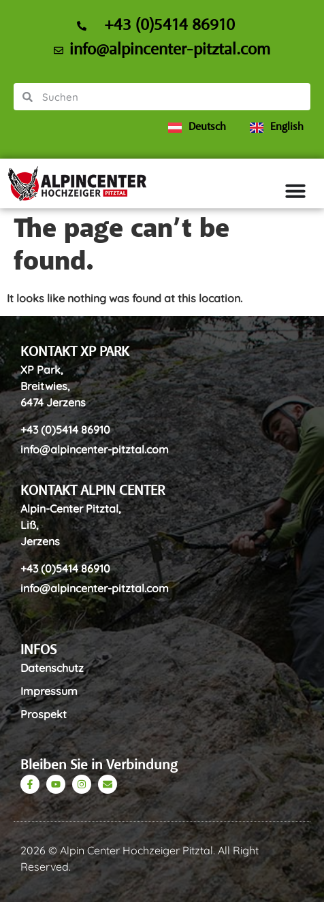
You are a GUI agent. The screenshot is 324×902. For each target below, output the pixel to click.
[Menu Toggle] (301, 191)
